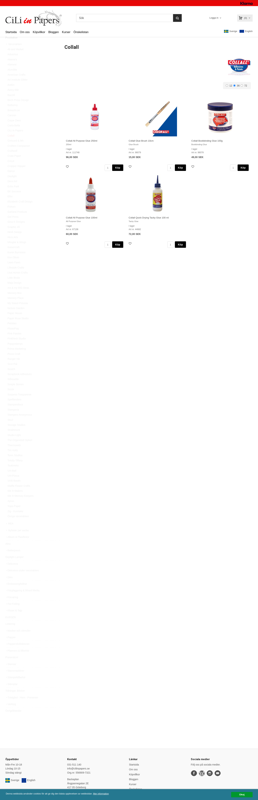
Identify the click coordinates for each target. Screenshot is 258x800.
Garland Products (17, 219)
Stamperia (13, 417)
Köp (117, 167)
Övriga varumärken (18, 524)
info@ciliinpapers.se (78, 768)
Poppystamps (15, 351)
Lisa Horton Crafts (18, 280)
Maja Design (15, 290)
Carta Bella (14, 133)
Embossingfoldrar (16, 591)
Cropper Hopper (16, 174)
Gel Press (13, 224)
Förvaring (11, 605)
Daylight (12, 184)
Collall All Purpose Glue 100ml (81, 217)
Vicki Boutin (14, 488)
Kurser (66, 32)
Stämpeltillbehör (15, 685)
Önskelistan (81, 32)
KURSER (10, 625)
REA (9, 531)
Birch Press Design (18, 108)
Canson (12, 123)
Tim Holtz (13, 458)
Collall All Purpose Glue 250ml (81, 140)
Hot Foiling (12, 612)
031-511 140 (74, 764)
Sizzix (11, 397)
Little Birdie (14, 285)
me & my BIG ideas (18, 295)
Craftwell (12, 158)
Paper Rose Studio (18, 326)
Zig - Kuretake (15, 519)
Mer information (108, 793)
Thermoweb (14, 453)
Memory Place (15, 306)
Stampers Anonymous (20, 422)
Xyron (11, 509)
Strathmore (14, 438)
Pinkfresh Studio (17, 346)
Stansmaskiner (14, 678)
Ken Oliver (13, 265)
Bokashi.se (14, 118)
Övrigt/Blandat (13, 718)
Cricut (11, 169)
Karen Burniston (16, 260)
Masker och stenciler (17, 638)
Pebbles (12, 331)
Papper (10, 645)
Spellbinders (14, 407)
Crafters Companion (19, 153)
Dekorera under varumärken (22, 578)
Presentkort (11, 665)
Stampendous (15, 412)
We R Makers (15, 499)
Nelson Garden (16, 316)
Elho (10, 204)
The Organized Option (20, 448)
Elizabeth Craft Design (20, 209)
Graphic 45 (14, 235)
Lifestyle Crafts (16, 275)
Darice (11, 179)
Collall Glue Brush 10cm (141, 140)
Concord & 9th (16, 148)
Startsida (11, 32)
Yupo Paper (14, 514)
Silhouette (13, 387)
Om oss (25, 32)
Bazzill (11, 103)
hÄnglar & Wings (17, 250)
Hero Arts (13, 245)
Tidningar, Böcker (15, 698)
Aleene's (12, 67)
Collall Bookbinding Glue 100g (207, 140)
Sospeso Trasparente (19, 402)
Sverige (230, 31)
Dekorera (11, 571)
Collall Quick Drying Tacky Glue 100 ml (149, 217)
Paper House (15, 321)
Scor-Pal (12, 372)
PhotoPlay (13, 336)
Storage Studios (16, 433)
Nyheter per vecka (17, 538)
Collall (11, 143)
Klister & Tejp (13, 618)
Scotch (11, 377)
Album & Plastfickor (17, 545)
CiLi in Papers (15, 138)
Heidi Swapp (15, 240)
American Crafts (16, 82)
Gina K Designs (16, 229)
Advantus (13, 62)
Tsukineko (13, 473)
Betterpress (12, 558)
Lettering (10, 632)
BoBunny (13, 113)
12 (229, 85)
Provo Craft (14, 362)
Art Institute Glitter (18, 87)
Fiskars (12, 214)
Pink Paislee (14, 341)
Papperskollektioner (17, 652)
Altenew (12, 72)
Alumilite (12, 77)
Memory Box (15, 301)
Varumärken (13, 52)
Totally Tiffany (15, 468)
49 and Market (16, 57)
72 (244, 85)
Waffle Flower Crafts (19, 494)
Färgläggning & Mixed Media (22, 598)
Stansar (10, 672)
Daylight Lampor (14, 565)
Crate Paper (14, 164)
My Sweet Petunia (18, 311)
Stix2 (10, 428)
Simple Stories (16, 392)
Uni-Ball (12, 478)
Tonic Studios (15, 463)
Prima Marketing (17, 356)
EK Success (14, 199)
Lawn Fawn (14, 270)
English (246, 31)
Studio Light (14, 443)
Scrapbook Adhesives (20, 382)
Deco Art (12, 189)
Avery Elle (13, 98)
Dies (9, 585)
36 (236, 85)
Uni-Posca (13, 483)
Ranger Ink (14, 367)
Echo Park (13, 194)
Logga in (213, 17)
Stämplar (11, 692)
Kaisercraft (14, 255)
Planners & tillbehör (17, 658)
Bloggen (53, 32)
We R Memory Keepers (21, 504)
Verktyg (10, 712)
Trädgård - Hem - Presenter (21, 705)
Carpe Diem (14, 128)
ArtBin (11, 93)
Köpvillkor (39, 32)
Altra (8, 551)
